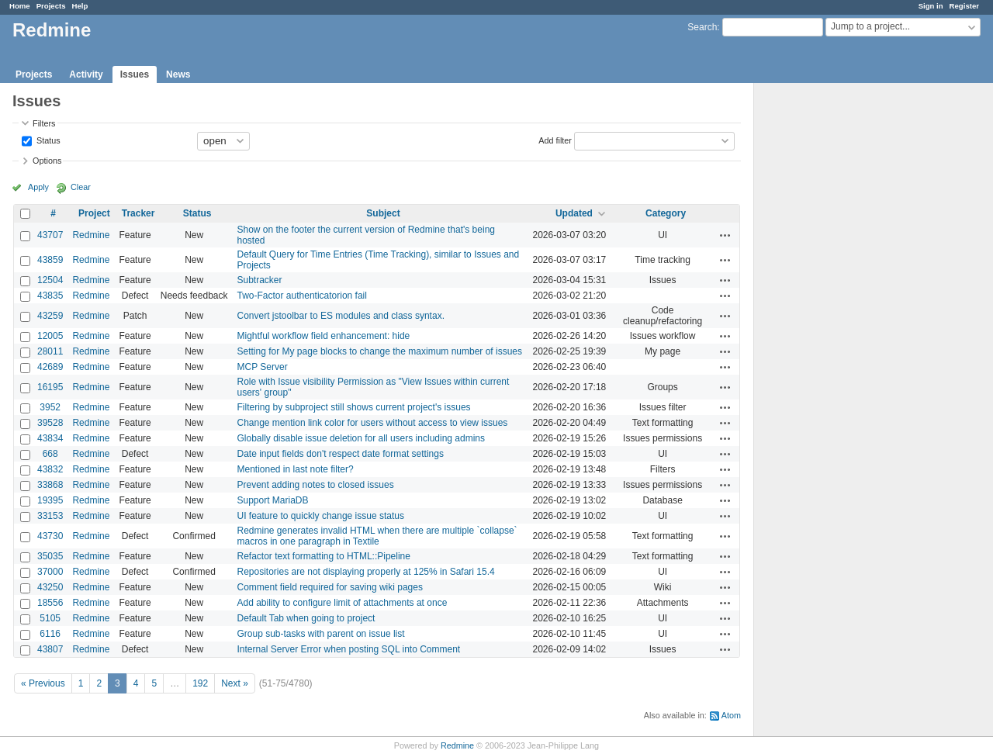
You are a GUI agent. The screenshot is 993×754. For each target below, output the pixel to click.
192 (200, 683)
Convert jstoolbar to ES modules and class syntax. (341, 315)
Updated (574, 213)
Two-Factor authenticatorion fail (302, 295)
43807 (50, 649)
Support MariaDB (273, 500)
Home (19, 6)
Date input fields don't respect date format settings (340, 453)
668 (50, 453)
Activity (85, 74)
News (178, 74)
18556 (50, 602)
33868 (50, 484)
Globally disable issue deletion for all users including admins (361, 438)
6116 (50, 633)
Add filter (555, 139)
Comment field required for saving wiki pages (330, 587)
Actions (725, 235)
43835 (50, 295)
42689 (50, 366)
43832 (50, 469)
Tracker (138, 213)
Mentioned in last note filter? (295, 469)
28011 (50, 351)
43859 (50, 259)
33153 (50, 515)
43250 (50, 587)
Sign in (931, 6)
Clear (81, 187)
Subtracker (259, 280)
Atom (731, 715)
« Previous (43, 683)
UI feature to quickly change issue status (320, 515)
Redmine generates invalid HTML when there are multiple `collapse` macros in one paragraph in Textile (377, 536)
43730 (50, 536)
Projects (51, 6)
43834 (50, 438)
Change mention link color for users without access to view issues (372, 422)
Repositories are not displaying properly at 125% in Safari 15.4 (366, 571)
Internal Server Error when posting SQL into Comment (349, 649)
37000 (50, 571)
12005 (50, 335)
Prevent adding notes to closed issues (315, 484)
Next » (234, 683)
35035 (50, 556)
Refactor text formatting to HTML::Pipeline (323, 556)
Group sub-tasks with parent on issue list (321, 633)
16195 (50, 387)
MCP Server (262, 366)
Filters (44, 123)
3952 (50, 407)
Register (964, 6)
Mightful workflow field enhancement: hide (323, 335)
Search (702, 27)
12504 (50, 280)
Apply (38, 187)
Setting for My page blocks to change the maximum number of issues (380, 351)
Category (665, 213)
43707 (50, 235)
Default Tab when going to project (306, 618)
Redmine (90, 235)
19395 (50, 500)
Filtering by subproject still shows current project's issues (354, 407)
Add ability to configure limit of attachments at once (342, 602)
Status (47, 139)
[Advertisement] (832, 326)
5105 (50, 618)
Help (80, 6)
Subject (383, 213)
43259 (50, 315)
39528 (50, 422)
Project (94, 213)
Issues (134, 74)
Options (47, 160)
